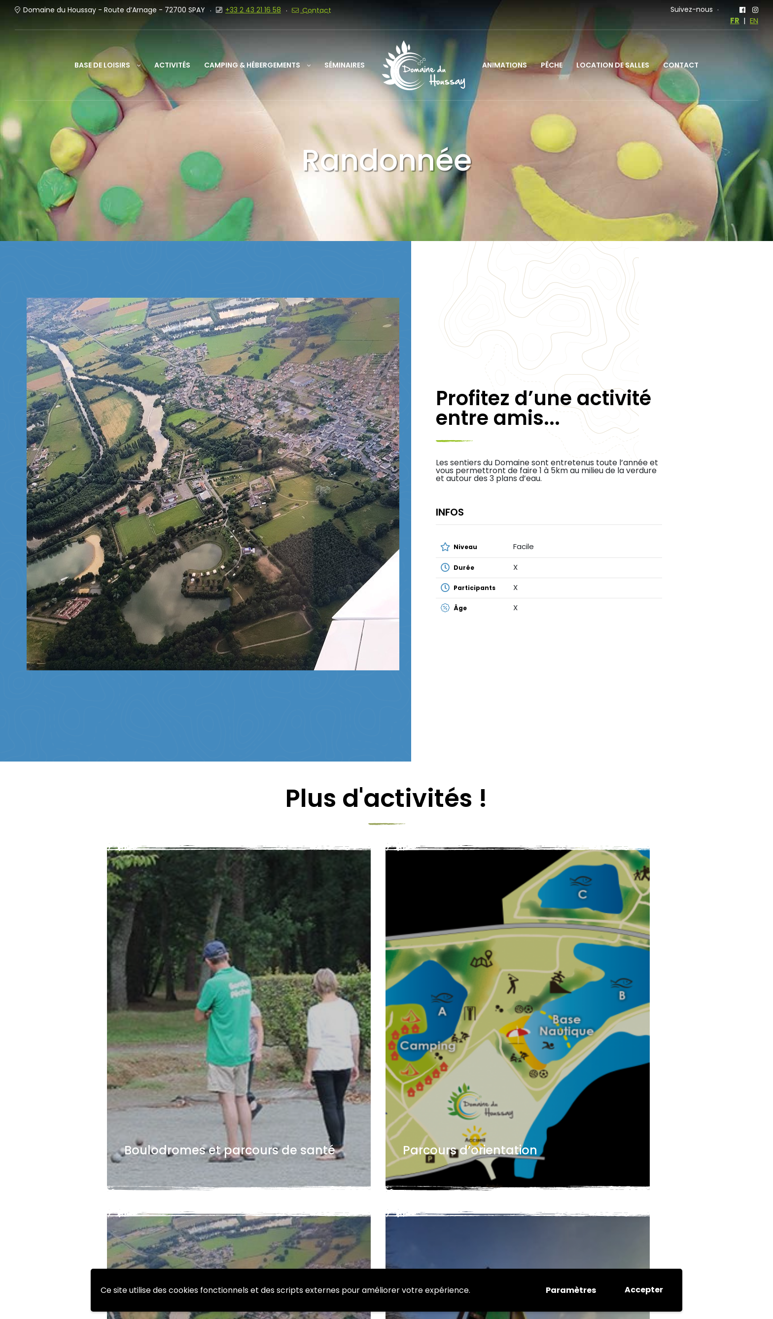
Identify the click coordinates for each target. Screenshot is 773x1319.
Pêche (551, 65)
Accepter (644, 1289)
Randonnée (446, 985)
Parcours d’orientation (307, 977)
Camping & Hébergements (252, 65)
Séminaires (344, 65)
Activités (172, 65)
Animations (504, 65)
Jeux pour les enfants (594, 977)
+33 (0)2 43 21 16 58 (285, 1209)
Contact (681, 65)
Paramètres (571, 1290)
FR (734, 20)
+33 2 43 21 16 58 (253, 10)
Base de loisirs (102, 65)
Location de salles (612, 65)
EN (754, 20)
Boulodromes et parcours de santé (168, 969)
